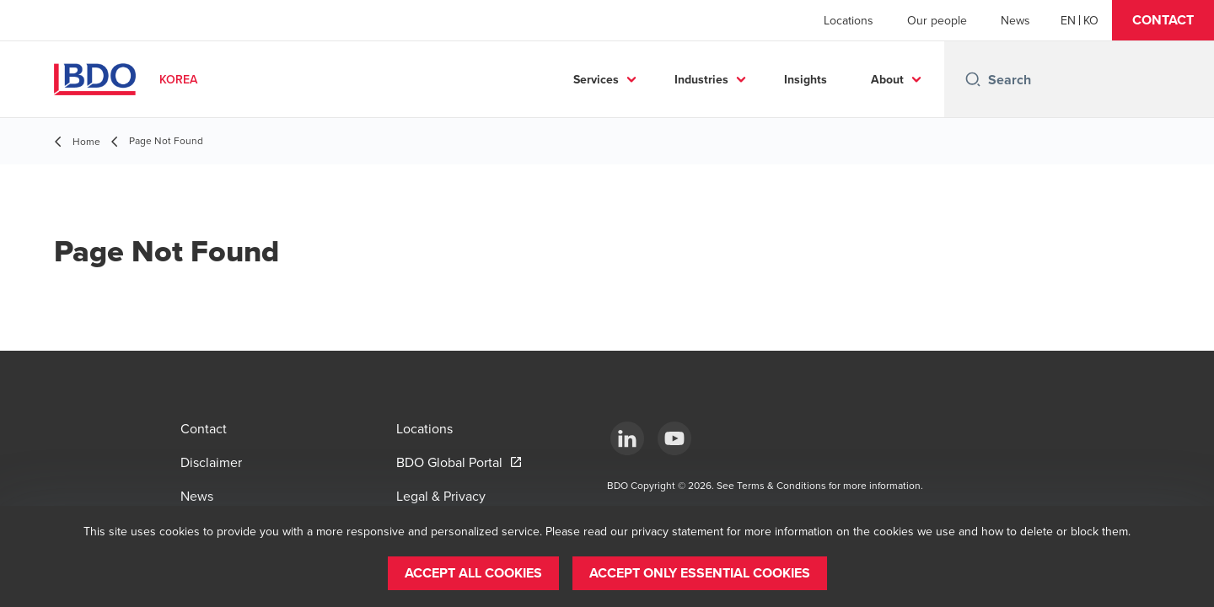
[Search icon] (972, 79)
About (887, 79)
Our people (937, 20)
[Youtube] (674, 438)
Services (596, 79)
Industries (701, 79)
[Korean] (1091, 20)
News (1015, 20)
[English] (1068, 20)
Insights (805, 79)
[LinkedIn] (627, 438)
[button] (1163, 20)
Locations (848, 20)
